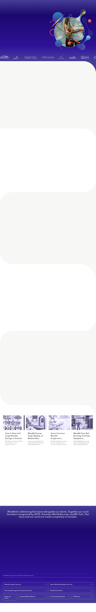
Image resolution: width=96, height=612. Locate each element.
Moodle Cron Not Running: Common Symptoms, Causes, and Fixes (81, 444)
